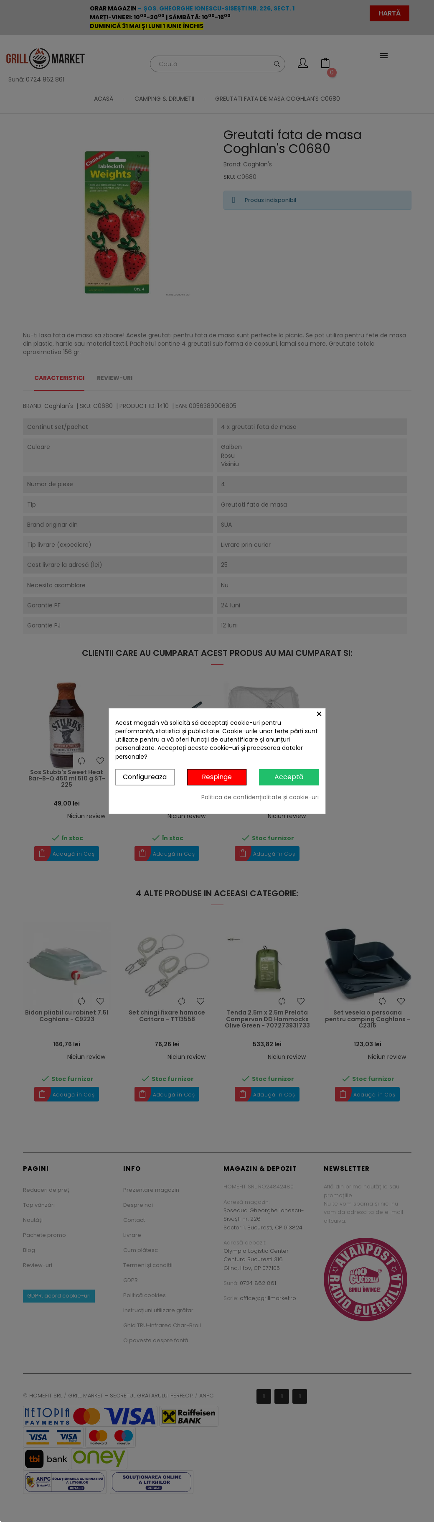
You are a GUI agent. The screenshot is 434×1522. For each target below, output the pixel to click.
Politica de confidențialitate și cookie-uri (260, 797)
